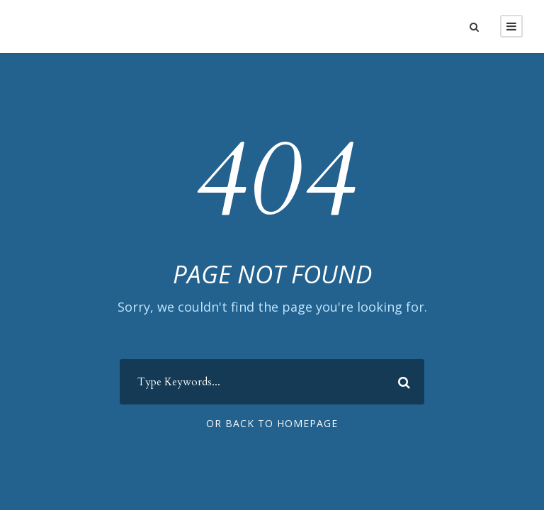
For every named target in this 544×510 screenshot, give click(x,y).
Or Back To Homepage (272, 423)
